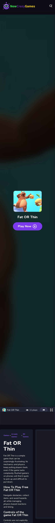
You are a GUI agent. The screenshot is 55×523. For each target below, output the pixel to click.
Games (6, 435)
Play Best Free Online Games (19, 5)
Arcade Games (14, 435)
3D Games (26, 435)
